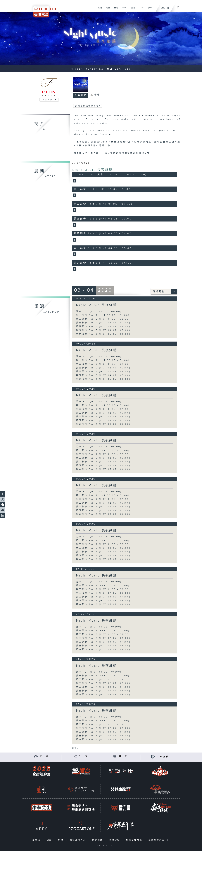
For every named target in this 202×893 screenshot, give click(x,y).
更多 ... (75, 748)
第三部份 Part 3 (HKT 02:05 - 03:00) (103, 322)
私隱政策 (115, 840)
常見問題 (98, 840)
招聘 (50, 840)
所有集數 (80, 95)
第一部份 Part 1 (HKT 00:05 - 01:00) (103, 315)
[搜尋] (178, 7)
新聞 (115, 9)
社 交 (83, 756)
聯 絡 (123, 756)
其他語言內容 (157, 840)
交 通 (44, 756)
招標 (61, 840)
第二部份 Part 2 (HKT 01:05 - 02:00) (103, 319)
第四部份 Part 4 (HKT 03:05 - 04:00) (103, 326)
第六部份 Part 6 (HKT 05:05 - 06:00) (103, 334)
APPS (141, 9)
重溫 (132, 9)
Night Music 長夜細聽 (92, 170)
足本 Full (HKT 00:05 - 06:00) (99, 311)
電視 (99, 9)
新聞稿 (37, 840)
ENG (163, 8)
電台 (107, 9)
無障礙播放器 (135, 840)
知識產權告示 (78, 840)
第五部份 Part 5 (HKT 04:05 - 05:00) (103, 330)
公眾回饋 (163, 756)
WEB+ (124, 9)
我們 (149, 9)
